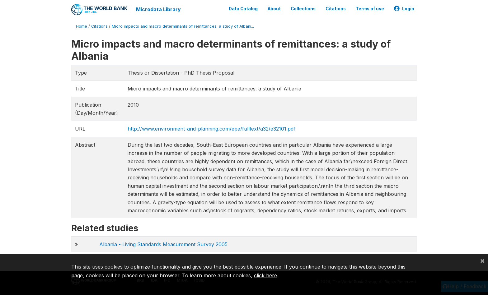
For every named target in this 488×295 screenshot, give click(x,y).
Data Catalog (243, 8)
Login (404, 8)
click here (265, 275)
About (274, 8)
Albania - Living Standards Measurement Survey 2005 (163, 244)
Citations (336, 8)
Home (81, 26)
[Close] (482, 260)
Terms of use (370, 8)
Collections (303, 8)
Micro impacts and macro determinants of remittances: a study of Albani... (183, 26)
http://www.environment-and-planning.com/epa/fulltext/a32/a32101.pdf (211, 129)
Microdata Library (158, 9)
